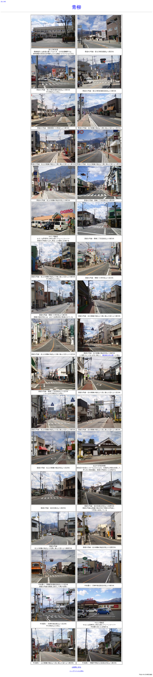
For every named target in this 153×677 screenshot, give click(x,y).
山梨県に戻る (76, 667)
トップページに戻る (76, 671)
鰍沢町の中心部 (107, 355)
